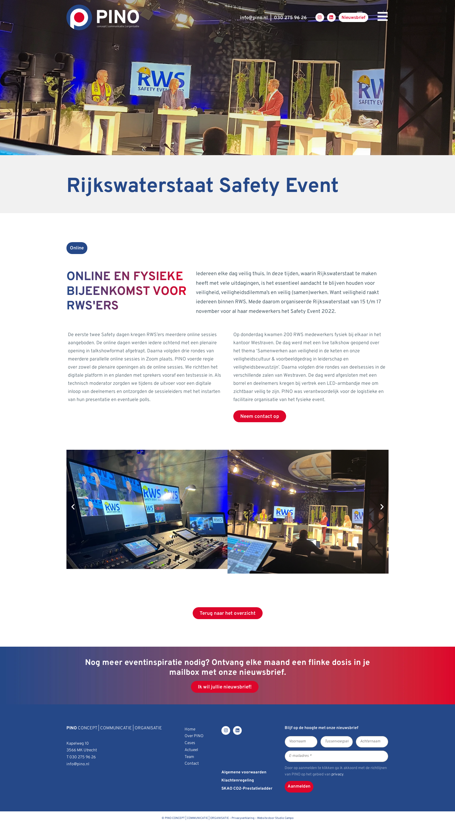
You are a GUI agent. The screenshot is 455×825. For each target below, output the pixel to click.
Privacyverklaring (243, 818)
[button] (73, 506)
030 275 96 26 (290, 18)
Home (190, 729)
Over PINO (194, 736)
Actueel (191, 750)
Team (189, 757)
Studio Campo (284, 818)
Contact (192, 763)
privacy (337, 774)
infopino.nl (254, 18)
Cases (190, 743)
